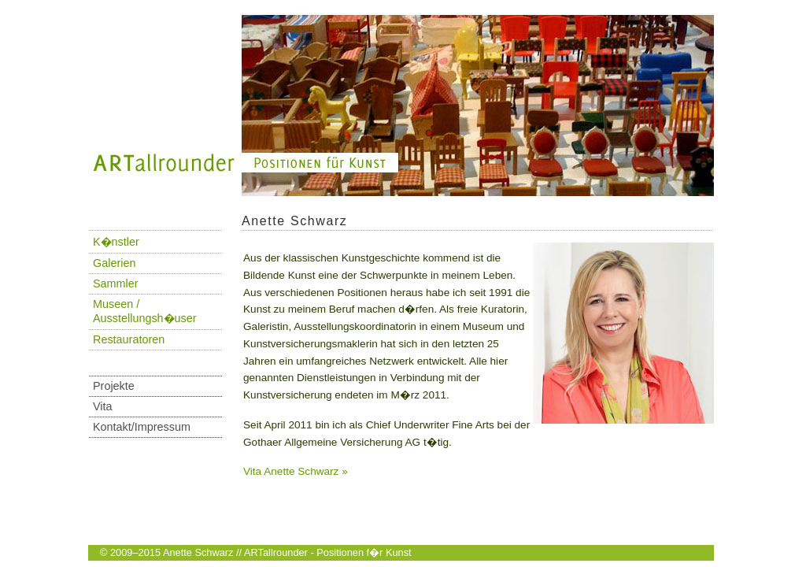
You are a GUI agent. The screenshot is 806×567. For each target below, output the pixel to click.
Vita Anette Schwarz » (295, 471)
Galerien (114, 263)
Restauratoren (129, 339)
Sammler (116, 283)
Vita (103, 406)
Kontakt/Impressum (141, 427)
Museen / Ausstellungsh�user (145, 311)
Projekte (114, 386)
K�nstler (116, 241)
